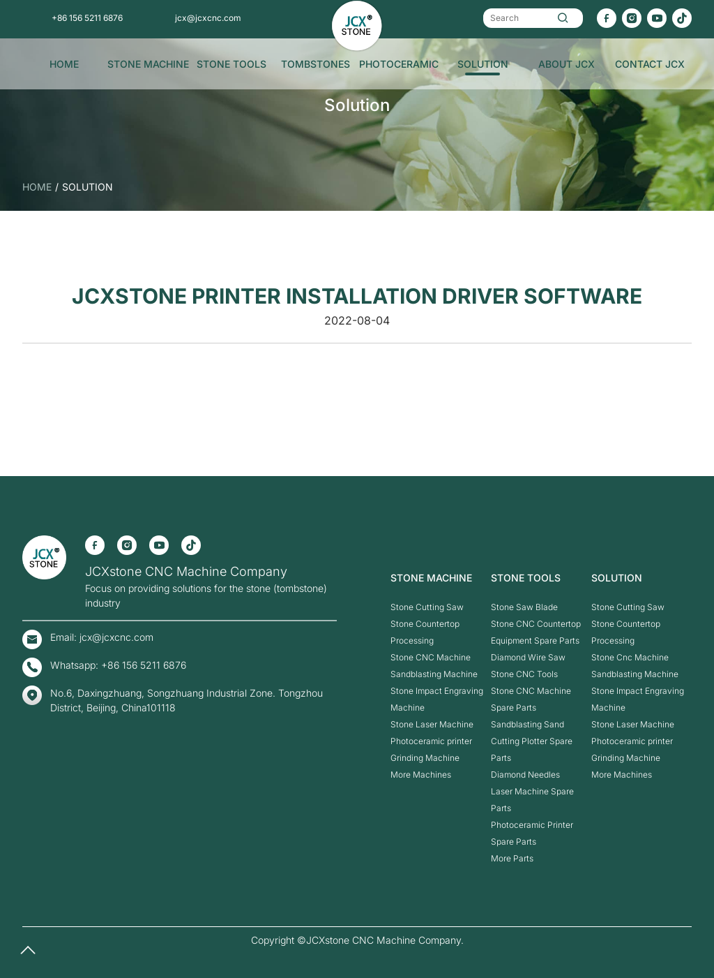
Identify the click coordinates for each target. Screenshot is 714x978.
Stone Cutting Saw (427, 607)
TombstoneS (315, 64)
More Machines (420, 774)
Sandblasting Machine (434, 674)
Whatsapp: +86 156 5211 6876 (118, 665)
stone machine (148, 64)
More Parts (512, 858)
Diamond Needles (525, 774)
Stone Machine (431, 578)
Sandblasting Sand (527, 724)
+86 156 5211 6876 (87, 18)
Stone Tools (231, 64)
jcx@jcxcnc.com (208, 18)
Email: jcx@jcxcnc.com (101, 637)
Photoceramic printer (431, 741)
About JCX (566, 64)
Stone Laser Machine (431, 724)
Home (64, 64)
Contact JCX (650, 64)
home (37, 187)
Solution (482, 64)
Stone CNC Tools (524, 674)
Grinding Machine (424, 758)
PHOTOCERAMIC (399, 64)
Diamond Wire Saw (528, 657)
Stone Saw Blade (524, 607)
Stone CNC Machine (430, 657)
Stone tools (526, 578)
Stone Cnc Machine (630, 657)
